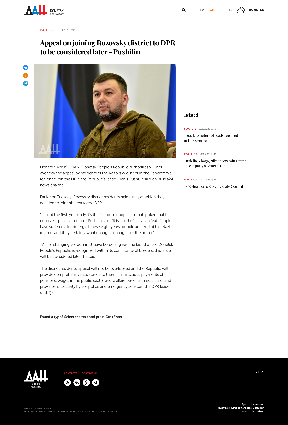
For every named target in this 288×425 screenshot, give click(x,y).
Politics (47, 29)
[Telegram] (25, 83)
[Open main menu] (193, 10)
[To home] (44, 9)
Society (190, 128)
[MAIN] (95, 382)
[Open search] (184, 10)
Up (260, 371)
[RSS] (67, 382)
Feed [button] (211, 9)
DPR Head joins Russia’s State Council (213, 186)
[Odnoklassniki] (25, 75)
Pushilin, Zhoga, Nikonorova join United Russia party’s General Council (215, 163)
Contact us (90, 373)
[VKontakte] (25, 67)
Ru (202, 9)
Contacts (70, 373)
